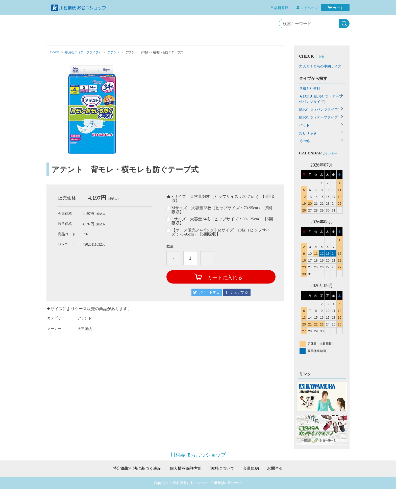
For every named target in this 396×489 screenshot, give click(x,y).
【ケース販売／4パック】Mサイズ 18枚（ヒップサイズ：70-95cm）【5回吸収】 (220, 232)
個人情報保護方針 (186, 469)
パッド (304, 125)
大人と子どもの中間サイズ (320, 66)
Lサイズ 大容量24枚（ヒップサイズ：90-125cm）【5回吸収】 (222, 221)
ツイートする (209, 292)
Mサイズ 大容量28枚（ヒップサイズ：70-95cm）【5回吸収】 (221, 210)
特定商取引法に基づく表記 (137, 469)
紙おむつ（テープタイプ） (83, 52)
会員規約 (251, 469)
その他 (304, 141)
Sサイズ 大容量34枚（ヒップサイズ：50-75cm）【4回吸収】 (223, 199)
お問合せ (275, 469)
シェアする (239, 292)
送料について (222, 469)
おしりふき (308, 133)
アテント (114, 52)
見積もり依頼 (309, 88)
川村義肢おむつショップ (198, 455)
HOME (54, 52)
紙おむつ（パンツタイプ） (320, 109)
